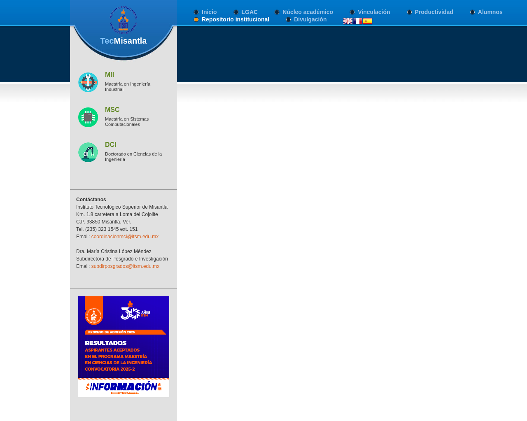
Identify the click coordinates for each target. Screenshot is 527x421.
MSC (112, 109)
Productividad (434, 12)
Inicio (209, 12)
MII (109, 74)
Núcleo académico (307, 12)
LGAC (250, 12)
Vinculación (374, 12)
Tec (123, 40)
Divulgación (310, 19)
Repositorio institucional (235, 19)
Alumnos (490, 12)
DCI (111, 144)
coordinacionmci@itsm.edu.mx (125, 237)
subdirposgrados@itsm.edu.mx (125, 266)
